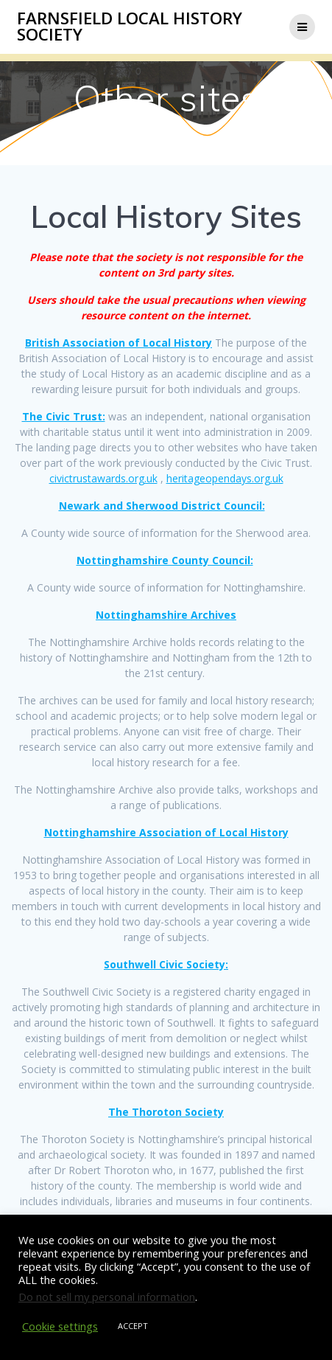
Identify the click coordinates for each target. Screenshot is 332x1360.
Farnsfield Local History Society (129, 27)
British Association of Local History (118, 343)
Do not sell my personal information (106, 1296)
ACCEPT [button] (133, 1325)
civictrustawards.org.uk (103, 478)
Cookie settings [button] (60, 1326)
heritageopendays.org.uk (224, 478)
